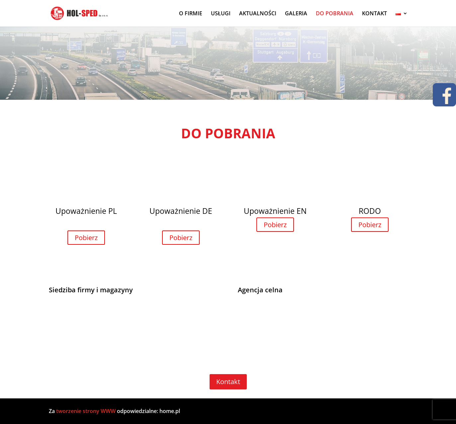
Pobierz (86, 237)
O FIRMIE (190, 14)
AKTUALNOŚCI (257, 14)
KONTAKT (374, 14)
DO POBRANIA (334, 14)
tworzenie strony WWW (86, 411)
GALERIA (296, 14)
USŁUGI (220, 14)
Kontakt (228, 381)
